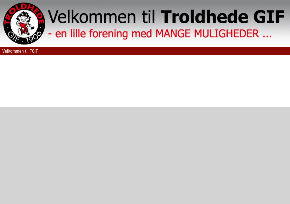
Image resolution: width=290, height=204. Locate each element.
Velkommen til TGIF (20, 51)
